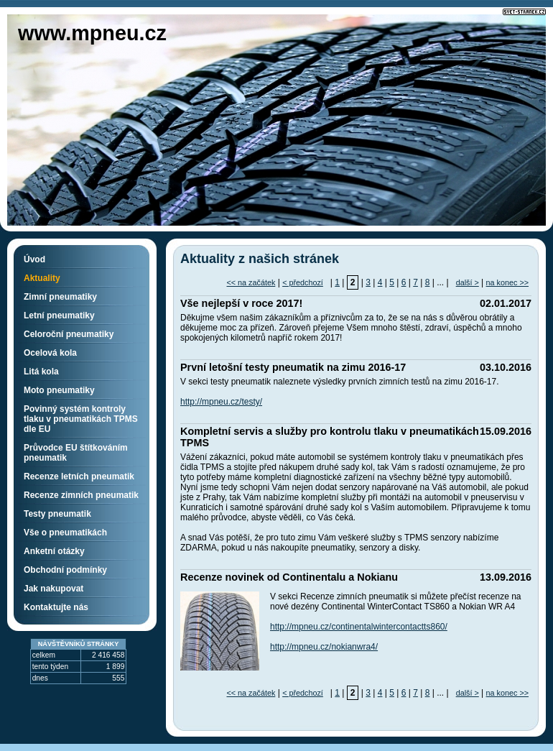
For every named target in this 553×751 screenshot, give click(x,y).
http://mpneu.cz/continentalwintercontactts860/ (358, 627)
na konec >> (507, 282)
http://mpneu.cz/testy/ (221, 402)
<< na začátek (250, 282)
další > (467, 282)
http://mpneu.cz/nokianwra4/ (324, 647)
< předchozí (302, 282)
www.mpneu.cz (92, 33)
